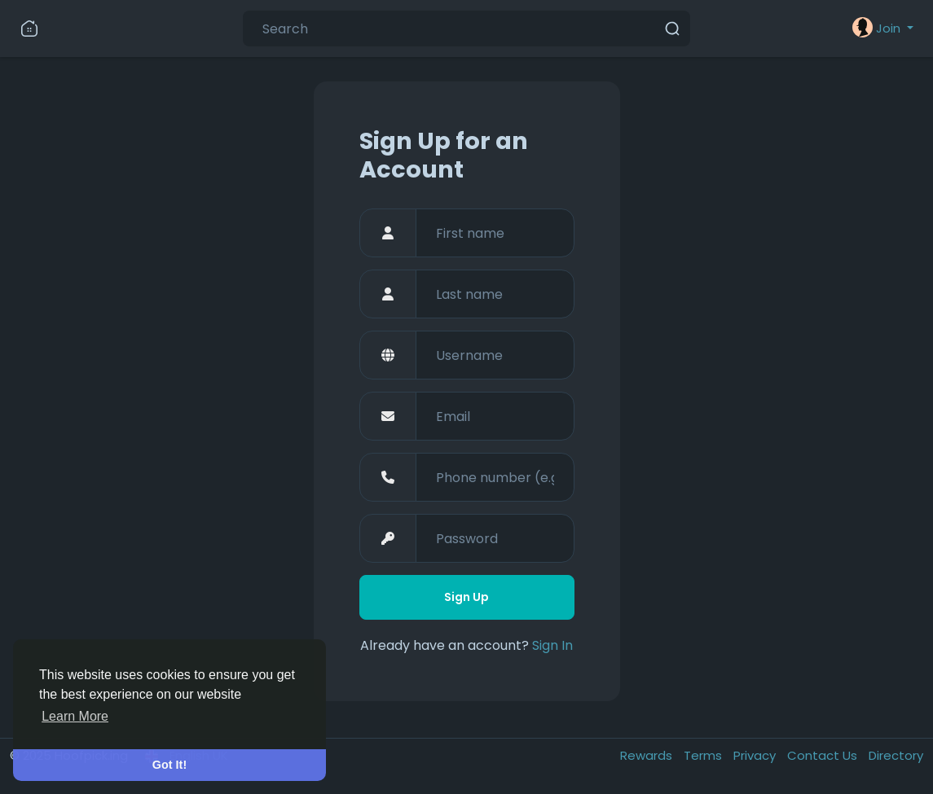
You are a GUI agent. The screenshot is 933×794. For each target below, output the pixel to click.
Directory (896, 755)
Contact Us (823, 755)
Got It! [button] (169, 764)
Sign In (552, 645)
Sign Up (466, 597)
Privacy (756, 755)
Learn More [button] (75, 716)
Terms (704, 755)
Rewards (648, 755)
